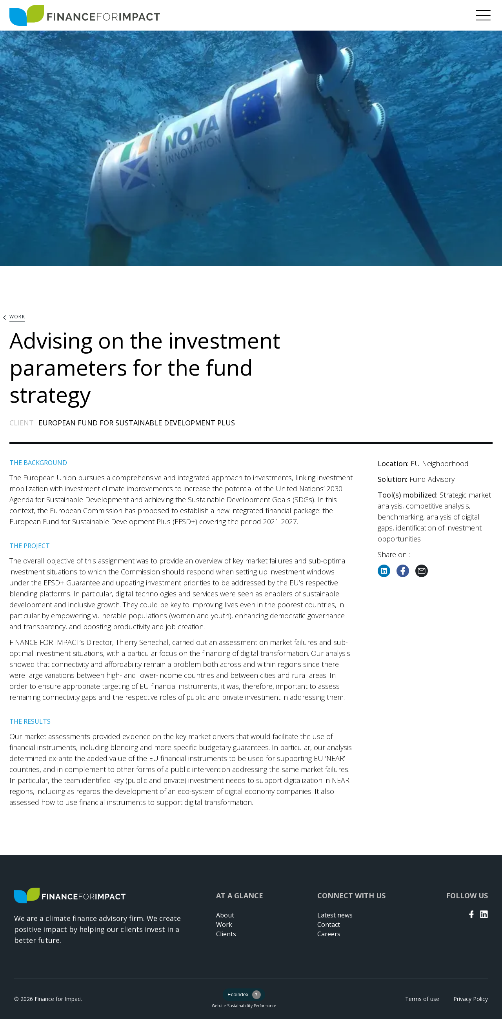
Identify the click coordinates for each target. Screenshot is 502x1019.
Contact (328, 924)
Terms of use (422, 999)
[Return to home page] (84, 15)
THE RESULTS (30, 721)
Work (224, 924)
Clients (226, 934)
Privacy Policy (470, 999)
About (225, 915)
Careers (328, 934)
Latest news (335, 915)
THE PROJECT (29, 545)
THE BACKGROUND (38, 462)
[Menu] (483, 15)
